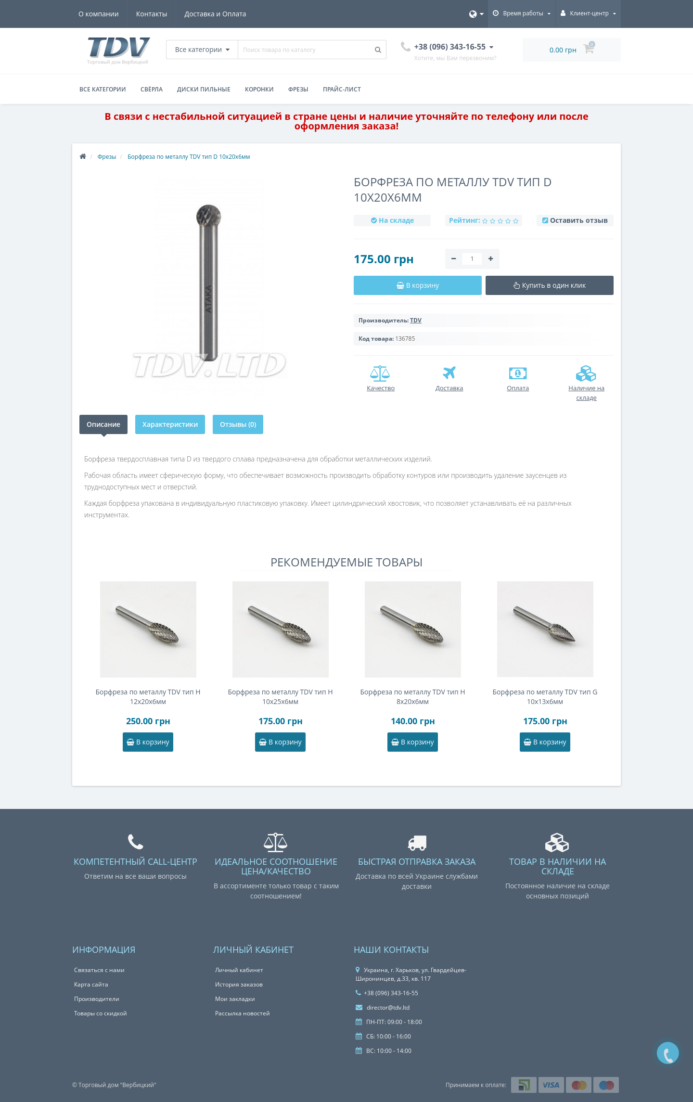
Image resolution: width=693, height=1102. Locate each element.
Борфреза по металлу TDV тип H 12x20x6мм (147, 696)
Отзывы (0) (238, 424)
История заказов (239, 984)
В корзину (148, 741)
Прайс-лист (342, 89)
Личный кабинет (239, 970)
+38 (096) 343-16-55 (387, 993)
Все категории (102, 89)
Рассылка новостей (242, 1013)
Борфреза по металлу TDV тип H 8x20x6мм (412, 696)
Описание (103, 424)
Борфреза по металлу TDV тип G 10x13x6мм (545, 696)
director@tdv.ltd (383, 1007)
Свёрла (152, 89)
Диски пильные (204, 89)
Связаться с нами (99, 970)
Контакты (151, 13)
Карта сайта (91, 984)
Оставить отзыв (579, 220)
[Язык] (476, 14)
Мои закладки (235, 999)
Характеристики (170, 424)
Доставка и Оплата (215, 13)
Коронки (259, 89)
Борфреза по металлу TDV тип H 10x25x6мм (280, 696)
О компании (98, 13)
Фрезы (298, 89)
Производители (96, 999)
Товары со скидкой (100, 1013)
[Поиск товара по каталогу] (378, 49)
